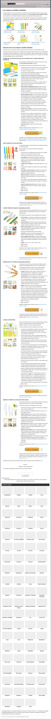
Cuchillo (45, 4)
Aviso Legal (26, 716)
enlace (41, 460)
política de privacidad (20, 716)
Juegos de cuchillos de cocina (25, 205)
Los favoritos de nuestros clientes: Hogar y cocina (36, 140)
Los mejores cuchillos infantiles (14, 10)
